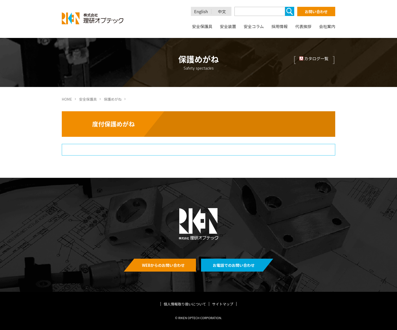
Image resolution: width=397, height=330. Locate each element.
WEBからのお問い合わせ (163, 265)
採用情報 (279, 26)
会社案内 (327, 26)
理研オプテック (93, 18)
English (201, 11)
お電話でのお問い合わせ (233, 265)
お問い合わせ (316, 11)
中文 (222, 11)
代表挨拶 (303, 26)
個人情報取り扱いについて (185, 303)
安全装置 (228, 26)
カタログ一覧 (316, 58)
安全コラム (254, 26)
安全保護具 (202, 26)
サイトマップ (222, 303)
